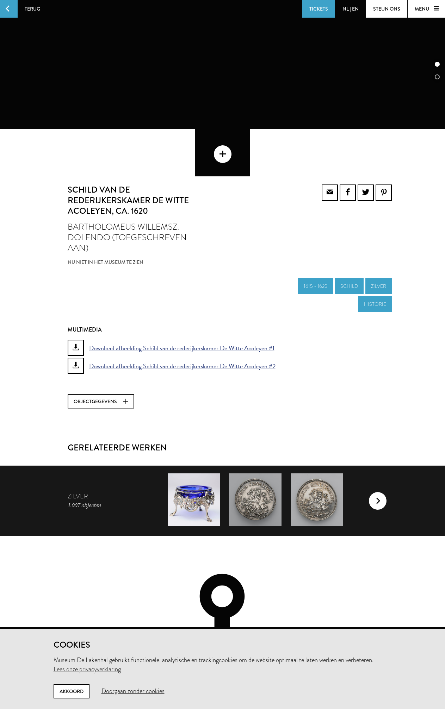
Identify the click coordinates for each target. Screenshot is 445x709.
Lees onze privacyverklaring (87, 669)
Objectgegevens (101, 363)
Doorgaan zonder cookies (133, 691)
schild (349, 248)
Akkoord (72, 691)
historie (375, 265)
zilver (378, 248)
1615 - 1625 (315, 248)
